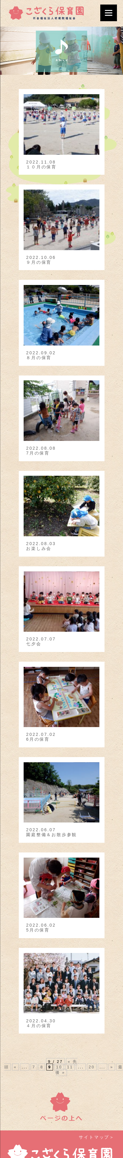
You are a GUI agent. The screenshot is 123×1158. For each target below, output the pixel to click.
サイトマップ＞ (97, 1137)
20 (92, 1067)
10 (59, 1067)
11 (70, 1067)
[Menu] (108, 13)
